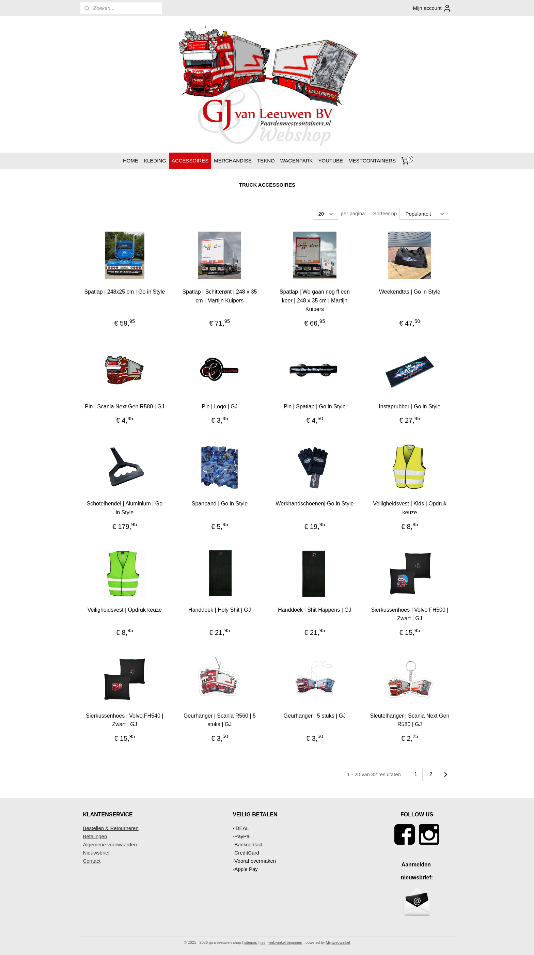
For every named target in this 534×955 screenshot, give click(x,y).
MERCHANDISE (233, 160)
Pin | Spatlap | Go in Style (315, 406)
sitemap (250, 942)
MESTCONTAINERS (372, 160)
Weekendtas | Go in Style (409, 292)
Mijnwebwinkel (338, 942)
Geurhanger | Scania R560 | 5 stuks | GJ (219, 720)
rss (262, 942)
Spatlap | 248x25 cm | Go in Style (124, 292)
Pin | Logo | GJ (219, 406)
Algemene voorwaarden (110, 844)
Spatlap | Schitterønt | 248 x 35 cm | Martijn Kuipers (219, 296)
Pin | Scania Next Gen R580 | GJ (124, 406)
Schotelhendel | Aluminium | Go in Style (124, 508)
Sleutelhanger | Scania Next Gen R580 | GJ (409, 720)
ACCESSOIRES (190, 160)
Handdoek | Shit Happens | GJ (314, 610)
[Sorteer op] (424, 213)
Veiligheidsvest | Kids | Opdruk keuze (409, 508)
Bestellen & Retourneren (110, 828)
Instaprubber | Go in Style (409, 406)
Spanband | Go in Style (219, 503)
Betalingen (95, 836)
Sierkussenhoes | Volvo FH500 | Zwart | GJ (409, 614)
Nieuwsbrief (96, 853)
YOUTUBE (330, 160)
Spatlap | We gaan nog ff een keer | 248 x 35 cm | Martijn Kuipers (314, 300)
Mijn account (432, 8)
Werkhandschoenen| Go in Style (315, 503)
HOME (130, 160)
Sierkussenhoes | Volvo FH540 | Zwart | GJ (124, 720)
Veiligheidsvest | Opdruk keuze (124, 610)
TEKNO (266, 160)
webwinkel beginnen (285, 942)
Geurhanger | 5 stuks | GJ (314, 716)
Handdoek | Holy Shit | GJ (219, 610)
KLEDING (155, 160)
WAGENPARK (296, 160)
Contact (91, 861)
